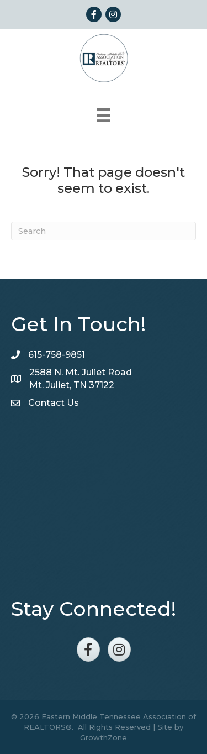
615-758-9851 (56, 354)
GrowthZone (103, 737)
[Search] (103, 231)
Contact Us (53, 402)
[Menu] (103, 115)
